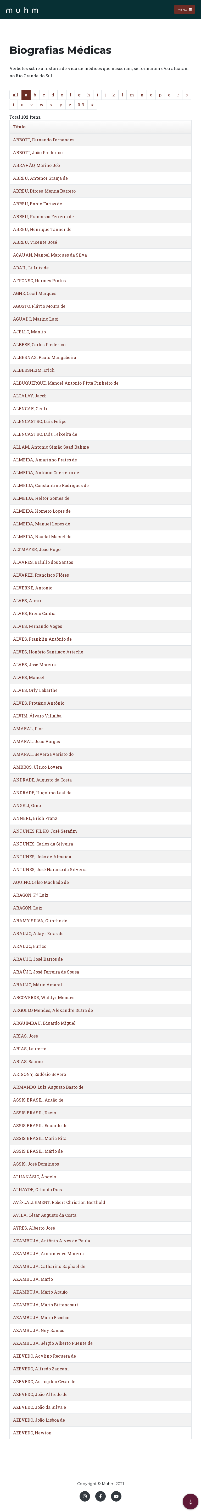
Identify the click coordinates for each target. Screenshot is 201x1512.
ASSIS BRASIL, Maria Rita (39, 1138)
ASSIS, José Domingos (36, 1164)
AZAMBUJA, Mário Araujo (40, 1292)
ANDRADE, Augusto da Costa (42, 780)
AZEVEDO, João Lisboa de (39, 1420)
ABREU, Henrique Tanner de (42, 229)
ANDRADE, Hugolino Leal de (42, 792)
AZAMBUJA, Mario (33, 1279)
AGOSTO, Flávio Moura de (39, 306)
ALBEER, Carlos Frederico (39, 344)
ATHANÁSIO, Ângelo (34, 1176)
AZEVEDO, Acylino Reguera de (44, 1356)
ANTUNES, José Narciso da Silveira (50, 869)
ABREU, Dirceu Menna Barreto (44, 191)
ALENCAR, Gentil (31, 408)
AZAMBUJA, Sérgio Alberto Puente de (53, 1343)
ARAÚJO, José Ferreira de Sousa (46, 972)
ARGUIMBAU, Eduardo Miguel (44, 1023)
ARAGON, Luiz (27, 908)
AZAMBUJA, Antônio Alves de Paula (51, 1240)
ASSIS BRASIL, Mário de (38, 1151)
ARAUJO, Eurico (29, 946)
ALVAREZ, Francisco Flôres (41, 575)
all (15, 94)
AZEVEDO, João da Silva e (39, 1407)
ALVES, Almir (27, 600)
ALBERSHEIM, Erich (34, 370)
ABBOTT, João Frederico (38, 152)
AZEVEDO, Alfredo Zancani (41, 1368)
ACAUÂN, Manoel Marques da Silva (50, 255)
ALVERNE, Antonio (32, 587)
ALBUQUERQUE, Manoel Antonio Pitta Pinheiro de (66, 383)
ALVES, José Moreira (34, 664)
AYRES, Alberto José (34, 1228)
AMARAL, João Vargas (36, 741)
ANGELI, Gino (27, 805)
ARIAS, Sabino (28, 1061)
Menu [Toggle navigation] (184, 9)
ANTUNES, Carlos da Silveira (43, 844)
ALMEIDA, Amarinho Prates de (45, 459)
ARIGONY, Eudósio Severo (39, 1074)
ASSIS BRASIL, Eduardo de (40, 1125)
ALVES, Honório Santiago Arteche (48, 651)
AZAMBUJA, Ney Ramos (38, 1330)
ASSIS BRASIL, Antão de (38, 1100)
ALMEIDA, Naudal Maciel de (42, 536)
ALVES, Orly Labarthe (35, 690)
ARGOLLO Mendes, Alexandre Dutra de (53, 1010)
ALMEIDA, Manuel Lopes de (41, 523)
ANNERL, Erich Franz (35, 818)
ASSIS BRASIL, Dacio (34, 1112)
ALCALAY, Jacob (30, 395)
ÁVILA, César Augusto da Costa (44, 1215)
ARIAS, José (25, 1036)
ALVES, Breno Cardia (34, 613)
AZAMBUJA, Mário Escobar (41, 1317)
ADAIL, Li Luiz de (31, 267)
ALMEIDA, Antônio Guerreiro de (46, 472)
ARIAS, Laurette (29, 1048)
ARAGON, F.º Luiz (30, 895)
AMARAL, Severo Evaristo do (43, 754)
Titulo (19, 126)
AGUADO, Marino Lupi (36, 319)
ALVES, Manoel (28, 677)
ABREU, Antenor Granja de (40, 178)
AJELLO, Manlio (29, 331)
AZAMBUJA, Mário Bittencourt (45, 1304)
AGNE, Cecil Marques (34, 293)
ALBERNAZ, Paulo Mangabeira (44, 357)
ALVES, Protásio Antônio (38, 703)
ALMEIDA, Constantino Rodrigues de (51, 485)
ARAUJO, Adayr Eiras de (38, 933)
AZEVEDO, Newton (32, 1432)
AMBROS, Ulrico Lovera (37, 767)
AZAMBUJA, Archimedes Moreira (48, 1253)
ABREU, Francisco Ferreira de (43, 216)
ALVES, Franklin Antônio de (42, 639)
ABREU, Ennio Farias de (37, 203)
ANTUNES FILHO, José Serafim (45, 831)
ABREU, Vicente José (35, 242)
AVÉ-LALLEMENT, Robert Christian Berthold (59, 1202)
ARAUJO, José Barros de (38, 959)
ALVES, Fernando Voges (37, 626)
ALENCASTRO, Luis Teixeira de (45, 434)
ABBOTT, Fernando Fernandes (43, 139)
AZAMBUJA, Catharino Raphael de (49, 1266)
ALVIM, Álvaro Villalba (37, 716)
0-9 (81, 104)
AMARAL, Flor (28, 728)
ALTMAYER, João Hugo (36, 549)
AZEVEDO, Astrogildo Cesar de (44, 1381)
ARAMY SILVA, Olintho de (40, 920)
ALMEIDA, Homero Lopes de (42, 511)
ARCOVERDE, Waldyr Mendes (43, 997)
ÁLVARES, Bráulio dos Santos (43, 562)
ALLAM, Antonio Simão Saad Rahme (51, 447)
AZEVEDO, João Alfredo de (40, 1394)
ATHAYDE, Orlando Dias (37, 1189)
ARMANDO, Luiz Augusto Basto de (48, 1087)
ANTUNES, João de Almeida (42, 856)
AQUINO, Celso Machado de (41, 882)
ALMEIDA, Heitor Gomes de (41, 498)
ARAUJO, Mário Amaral (37, 984)
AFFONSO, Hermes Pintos (39, 280)
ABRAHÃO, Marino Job (36, 165)
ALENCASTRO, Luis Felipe (39, 421)
